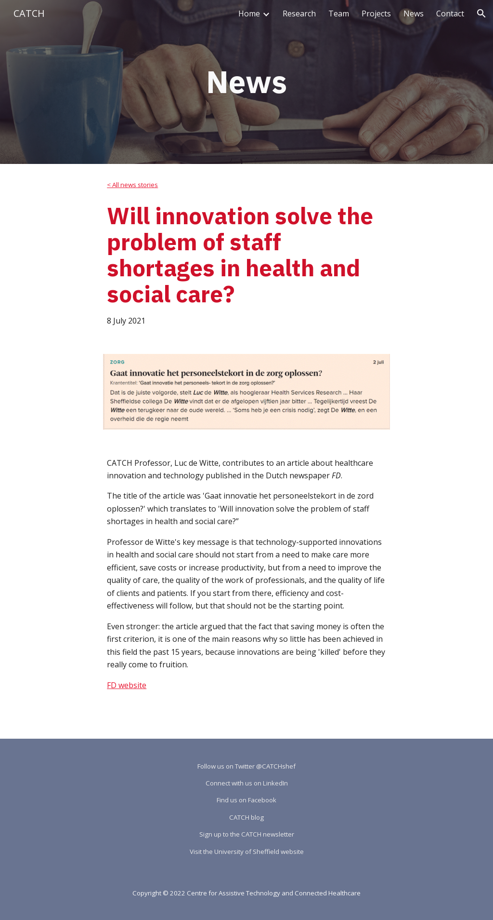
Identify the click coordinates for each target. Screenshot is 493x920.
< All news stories (132, 184)
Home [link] (249, 13)
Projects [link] (376, 13)
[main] (246, 82)
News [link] (413, 13)
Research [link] (299, 13)
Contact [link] (450, 13)
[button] (481, 13)
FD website (126, 685)
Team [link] (338, 13)
